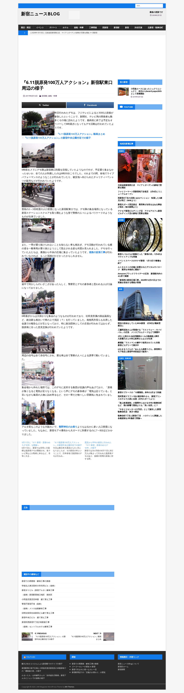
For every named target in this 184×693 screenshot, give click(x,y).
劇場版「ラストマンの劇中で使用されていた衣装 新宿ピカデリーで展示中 (140, 343)
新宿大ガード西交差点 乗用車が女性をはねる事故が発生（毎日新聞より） (140, 205)
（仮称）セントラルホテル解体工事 (37, 626)
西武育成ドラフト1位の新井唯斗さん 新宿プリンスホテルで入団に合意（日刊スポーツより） (139, 397)
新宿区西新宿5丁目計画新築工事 (36, 622)
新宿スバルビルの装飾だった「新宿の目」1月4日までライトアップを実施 (140, 255)
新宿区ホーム (123, 666)
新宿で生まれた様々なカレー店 (84, 669)
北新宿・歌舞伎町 (155, 27)
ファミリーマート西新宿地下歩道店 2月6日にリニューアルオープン (140, 192)
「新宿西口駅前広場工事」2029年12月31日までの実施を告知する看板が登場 (139, 281)
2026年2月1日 (157, 15)
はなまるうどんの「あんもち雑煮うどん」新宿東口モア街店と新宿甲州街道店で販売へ (140, 350)
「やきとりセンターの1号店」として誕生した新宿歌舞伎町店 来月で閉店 (139, 410)
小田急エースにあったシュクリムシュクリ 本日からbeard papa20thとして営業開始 (146, 91)
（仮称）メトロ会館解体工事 (34, 608)
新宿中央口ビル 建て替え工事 (35, 617)
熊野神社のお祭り (68, 426)
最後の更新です (156, 12)
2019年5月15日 (138, 97)
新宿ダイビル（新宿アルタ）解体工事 (38, 590)
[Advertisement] (92, 59)
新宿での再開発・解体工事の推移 (36, 581)
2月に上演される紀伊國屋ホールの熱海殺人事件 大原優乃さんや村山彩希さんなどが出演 (139, 337)
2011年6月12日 (32, 96)
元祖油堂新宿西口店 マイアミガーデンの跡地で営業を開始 (140, 186)
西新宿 (105, 27)
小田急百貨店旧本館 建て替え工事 (37, 599)
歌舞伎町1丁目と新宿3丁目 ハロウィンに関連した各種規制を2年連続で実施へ (140, 416)
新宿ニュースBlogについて (128, 663)
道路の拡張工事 (97, 252)
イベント (40, 27)
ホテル (65, 27)
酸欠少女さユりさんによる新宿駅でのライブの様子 (42, 663)
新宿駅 (116, 27)
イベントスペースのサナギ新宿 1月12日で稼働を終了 (139, 261)
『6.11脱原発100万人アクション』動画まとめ (81, 134)
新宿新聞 (121, 669)
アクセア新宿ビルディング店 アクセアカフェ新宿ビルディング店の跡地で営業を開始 (140, 212)
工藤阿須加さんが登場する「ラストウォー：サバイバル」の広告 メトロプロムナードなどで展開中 (140, 330)
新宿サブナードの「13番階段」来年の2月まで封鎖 (139, 392)
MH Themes (69, 687)
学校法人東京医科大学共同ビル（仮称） (39, 585)
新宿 (127, 27)
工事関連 (93, 27)
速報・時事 (79, 27)
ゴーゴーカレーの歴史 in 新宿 (83, 666)
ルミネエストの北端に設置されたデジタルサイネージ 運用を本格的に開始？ (140, 268)
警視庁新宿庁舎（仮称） (32, 603)
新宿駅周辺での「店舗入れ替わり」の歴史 (89, 672)
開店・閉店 (26, 27)
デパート (53, 27)
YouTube (30, 657)
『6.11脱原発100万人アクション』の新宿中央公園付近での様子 (57, 137)
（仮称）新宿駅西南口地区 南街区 (37, 594)
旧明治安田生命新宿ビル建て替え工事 (38, 613)
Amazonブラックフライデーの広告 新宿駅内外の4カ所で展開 (140, 274)
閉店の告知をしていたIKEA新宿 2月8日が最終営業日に (139, 324)
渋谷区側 (138, 27)
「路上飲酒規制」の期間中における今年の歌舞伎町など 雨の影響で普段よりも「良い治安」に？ (140, 404)
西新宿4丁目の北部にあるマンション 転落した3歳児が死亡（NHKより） (140, 199)
